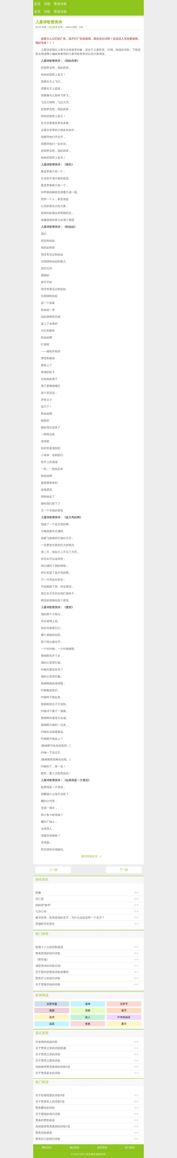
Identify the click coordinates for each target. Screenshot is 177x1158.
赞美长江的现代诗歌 (47, 1138)
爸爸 (87, 1023)
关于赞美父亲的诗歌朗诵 (50, 1048)
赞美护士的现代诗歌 (47, 978)
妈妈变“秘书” (43, 905)
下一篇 (124, 869)
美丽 (51, 1010)
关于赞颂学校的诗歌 (47, 984)
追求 (51, 1017)
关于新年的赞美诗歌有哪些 (52, 972)
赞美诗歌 (60, 4)
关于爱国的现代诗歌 (47, 1114)
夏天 (124, 1023)
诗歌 (47, 4)
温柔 (51, 1023)
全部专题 (52, 1003)
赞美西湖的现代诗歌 (47, 953)
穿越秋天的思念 (45, 923)
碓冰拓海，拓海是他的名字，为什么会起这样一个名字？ (70, 917)
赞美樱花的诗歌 (45, 1107)
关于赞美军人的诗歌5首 (50, 1101)
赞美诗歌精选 (43, 1132)
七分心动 (40, 911)
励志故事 (53, 27)
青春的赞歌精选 (45, 1120)
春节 (124, 1010)
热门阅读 (42, 1082)
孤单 (87, 1003)
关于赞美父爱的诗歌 (47, 1060)
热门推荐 (42, 934)
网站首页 (47, 1147)
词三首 (39, 898)
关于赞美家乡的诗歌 (47, 1073)
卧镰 (38, 892)
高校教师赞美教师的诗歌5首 (52, 1066)
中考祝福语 (123, 1017)
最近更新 (42, 1033)
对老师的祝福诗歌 (46, 1041)
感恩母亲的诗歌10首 (48, 965)
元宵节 (124, 1003)
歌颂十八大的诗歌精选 (49, 947)
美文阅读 (91, 1154)
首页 (37, 4)
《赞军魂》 (42, 959)
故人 (87, 1017)
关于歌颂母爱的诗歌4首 (50, 1095)
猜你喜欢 (42, 879)
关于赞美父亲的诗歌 (47, 1054)
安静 (87, 1010)
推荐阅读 (102, 1147)
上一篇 (53, 869)
